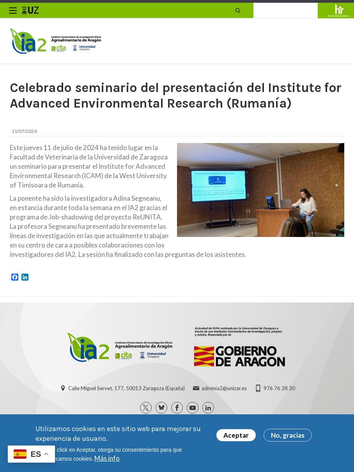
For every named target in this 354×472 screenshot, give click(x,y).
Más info (107, 460)
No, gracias (287, 437)
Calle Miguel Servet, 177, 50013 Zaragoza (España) (126, 388)
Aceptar (236, 437)
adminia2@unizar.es (224, 388)
